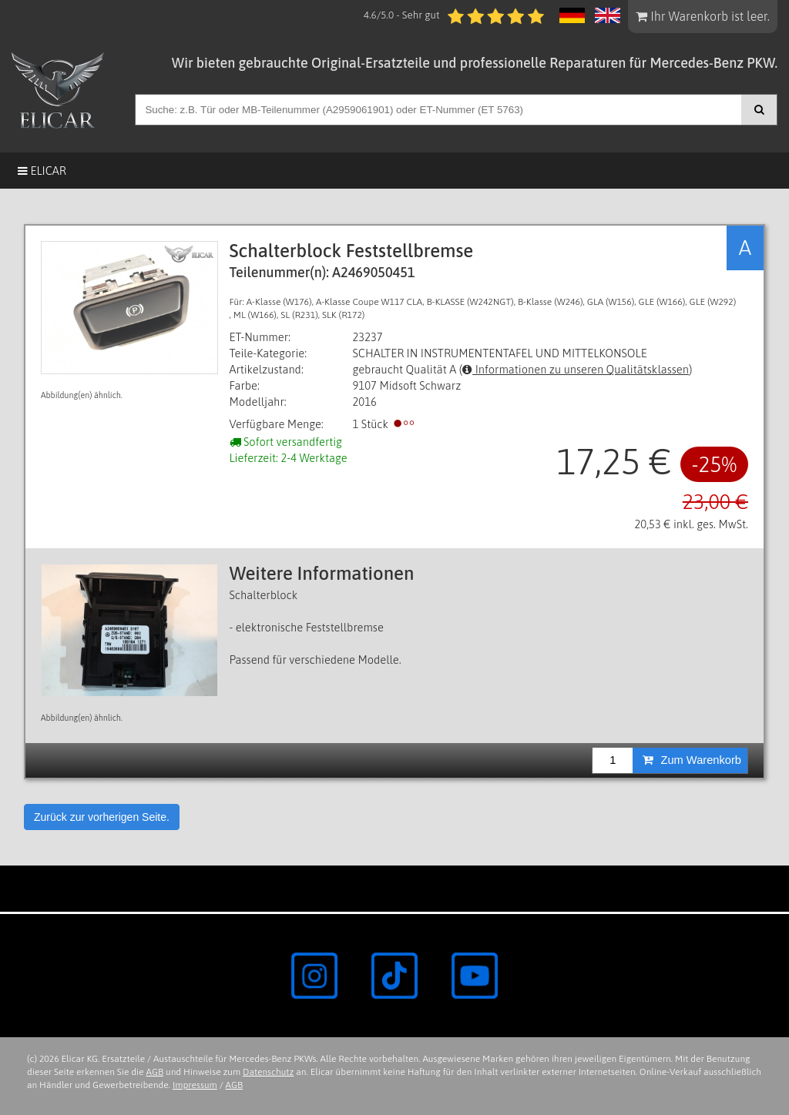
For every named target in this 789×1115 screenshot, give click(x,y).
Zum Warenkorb (692, 760)
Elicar (42, 170)
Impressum (195, 1085)
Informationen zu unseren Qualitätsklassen (575, 369)
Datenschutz (268, 1071)
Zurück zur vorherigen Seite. (102, 817)
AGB (155, 1071)
